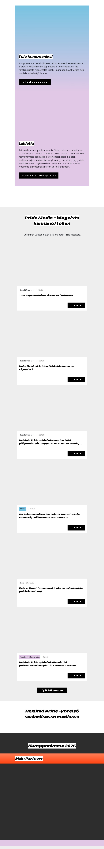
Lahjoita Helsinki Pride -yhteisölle (38, 175)
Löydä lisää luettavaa (52, 690)
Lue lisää (76, 305)
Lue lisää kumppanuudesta (35, 82)
